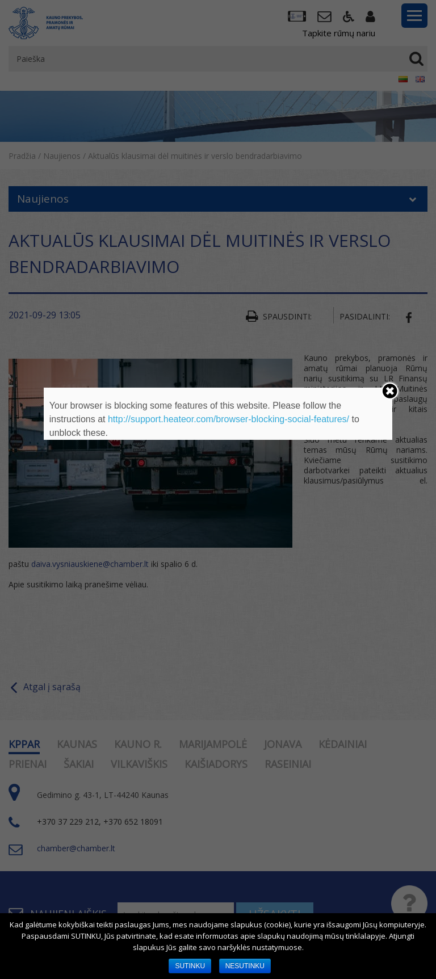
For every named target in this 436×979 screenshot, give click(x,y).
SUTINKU (190, 966)
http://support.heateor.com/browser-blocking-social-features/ (228, 419)
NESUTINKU (245, 966)
